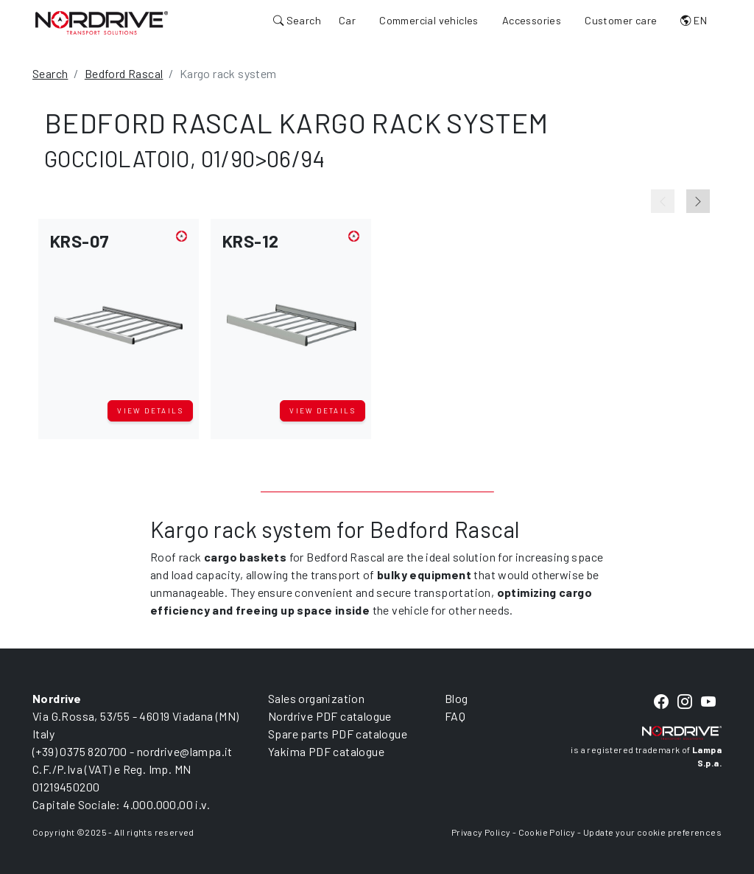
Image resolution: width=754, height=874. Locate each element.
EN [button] (693, 20)
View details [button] (150, 410)
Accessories (531, 20)
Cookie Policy (547, 832)
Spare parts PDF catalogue (337, 734)
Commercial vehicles (429, 20)
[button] (118, 312)
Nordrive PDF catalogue (330, 716)
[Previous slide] (662, 201)
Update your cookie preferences (652, 832)
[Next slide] (698, 201)
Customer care (621, 20)
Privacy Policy (481, 832)
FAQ (455, 716)
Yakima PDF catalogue (326, 751)
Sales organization (316, 698)
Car (347, 20)
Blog (456, 698)
